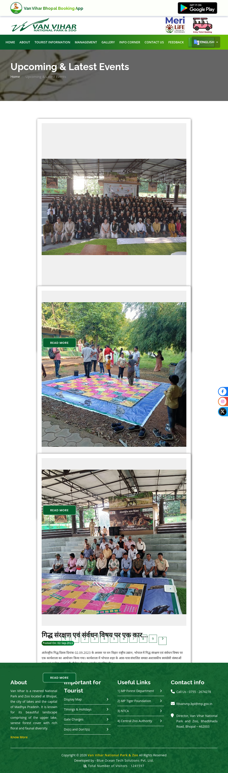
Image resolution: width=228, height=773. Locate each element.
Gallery (108, 42)
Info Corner (129, 42)
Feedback (176, 42)
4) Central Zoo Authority (134, 721)
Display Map (73, 699)
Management (86, 42)
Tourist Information (52, 42)
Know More (19, 737)
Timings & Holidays (78, 709)
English (204, 42)
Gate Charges (73, 719)
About (24, 42)
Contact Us (154, 42)
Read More (59, 343)
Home (10, 42)
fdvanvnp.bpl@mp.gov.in (194, 704)
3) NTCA (123, 711)
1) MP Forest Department (135, 691)
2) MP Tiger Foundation (134, 701)
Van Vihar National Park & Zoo (113, 755)
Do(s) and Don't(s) (77, 729)
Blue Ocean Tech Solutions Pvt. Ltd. (125, 760)
